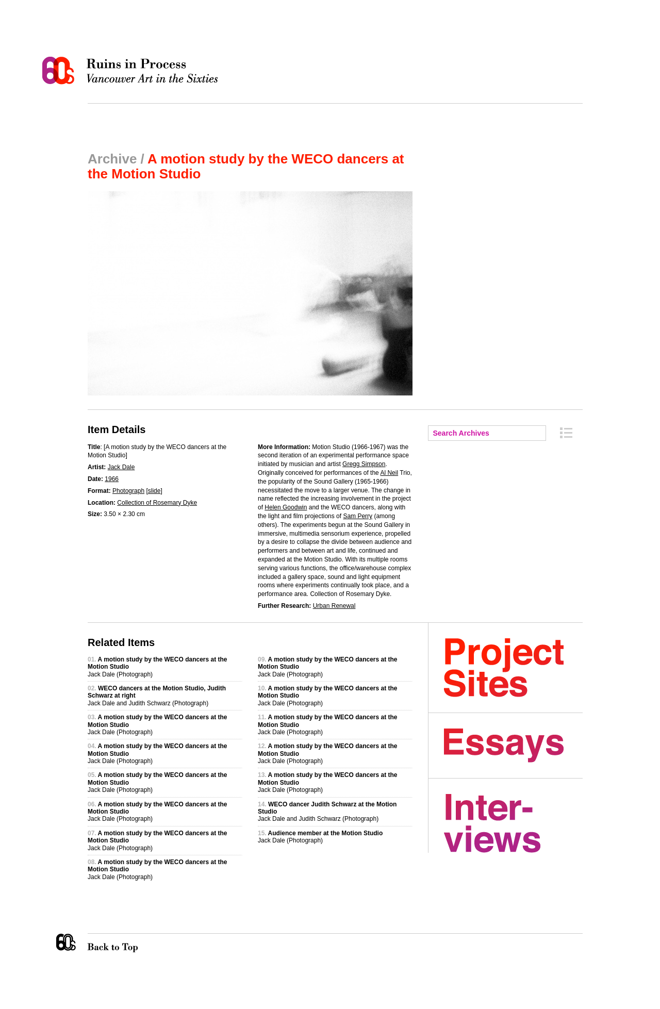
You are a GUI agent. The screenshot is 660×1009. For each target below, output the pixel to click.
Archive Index (566, 432)
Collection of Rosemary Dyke (157, 502)
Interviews (513, 823)
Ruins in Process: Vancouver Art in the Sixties (132, 71)
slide (154, 490)
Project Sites (513, 667)
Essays (513, 746)
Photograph (128, 490)
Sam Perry (357, 516)
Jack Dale (121, 467)
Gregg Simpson (363, 464)
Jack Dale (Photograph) (320, 837)
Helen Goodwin (286, 507)
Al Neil (389, 472)
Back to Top (133, 943)
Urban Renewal (334, 605)
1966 (112, 479)
